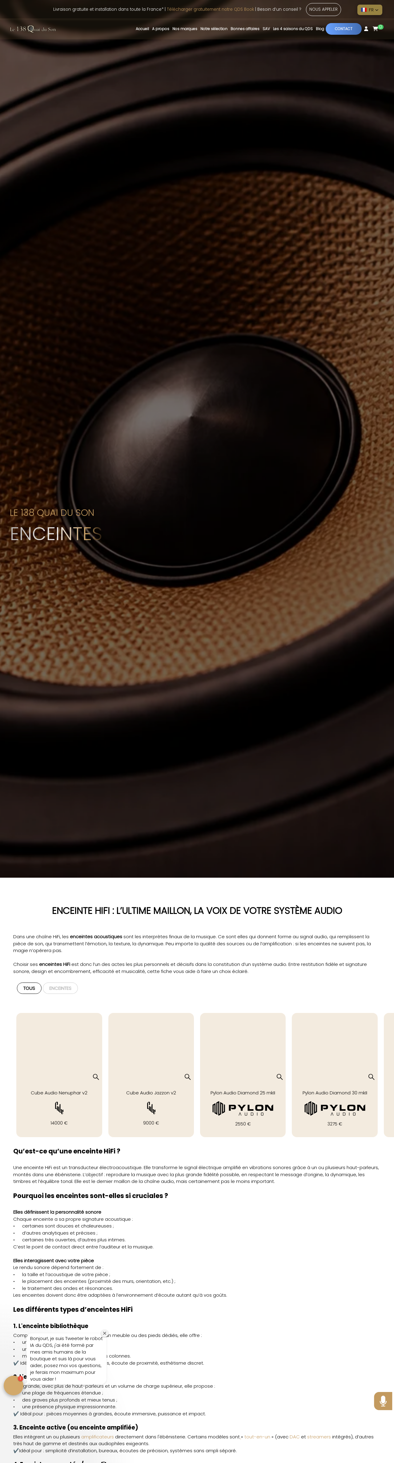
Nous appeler (323, 9)
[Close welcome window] (104, 1333)
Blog (320, 28)
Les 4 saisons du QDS (293, 28)
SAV (266, 28)
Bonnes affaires (245, 28)
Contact (343, 28)
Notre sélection (213, 28)
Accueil (142, 28)
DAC (295, 1436)
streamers (319, 1436)
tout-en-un (257, 1436)
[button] (370, 10)
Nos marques (184, 28)
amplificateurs (97, 1436)
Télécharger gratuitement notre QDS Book (210, 9)
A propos (160, 28)
